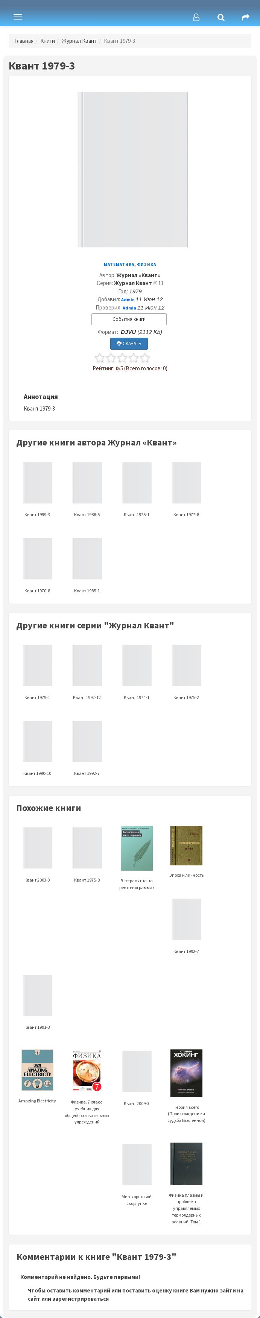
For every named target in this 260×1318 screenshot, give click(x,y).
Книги (47, 40)
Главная (23, 40)
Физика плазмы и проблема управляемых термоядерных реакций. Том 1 (186, 1192)
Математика (119, 264)
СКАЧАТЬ (129, 343)
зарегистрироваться (80, 1298)
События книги (129, 319)
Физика (146, 264)
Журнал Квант (79, 40)
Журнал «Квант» (139, 275)
